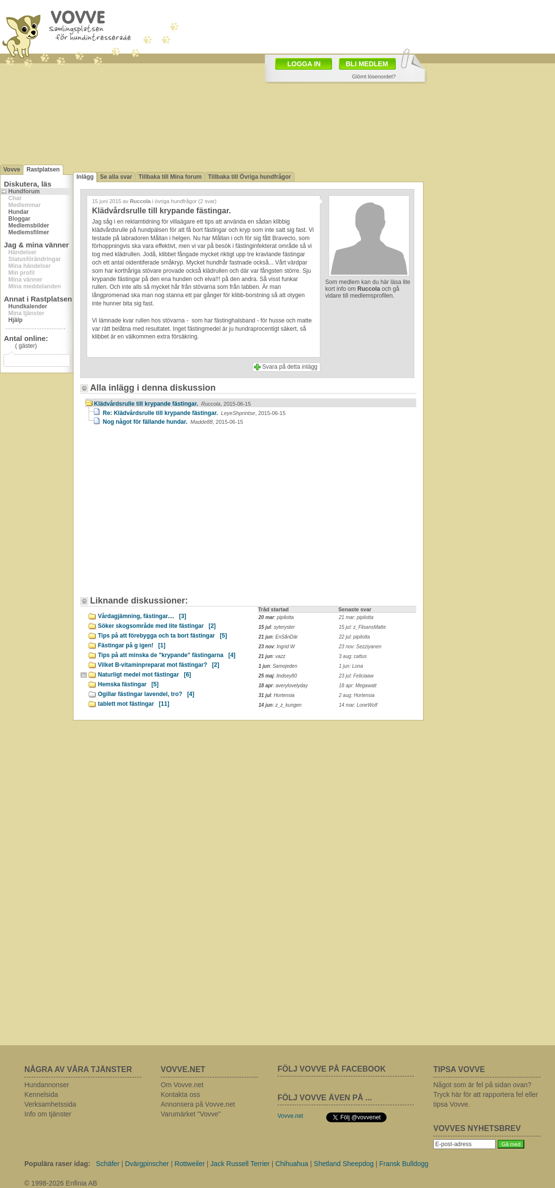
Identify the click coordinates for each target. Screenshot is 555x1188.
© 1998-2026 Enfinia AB (60, 1183)
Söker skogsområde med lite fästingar (157, 625)
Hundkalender (27, 306)
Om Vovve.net (182, 1085)
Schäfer (107, 1164)
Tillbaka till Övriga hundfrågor (249, 176)
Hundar (18, 211)
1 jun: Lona (351, 666)
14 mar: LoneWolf (358, 705)
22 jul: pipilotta (354, 637)
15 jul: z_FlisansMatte (362, 627)
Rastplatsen (42, 169)
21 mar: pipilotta (356, 617)
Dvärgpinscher (147, 1164)
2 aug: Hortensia (356, 695)
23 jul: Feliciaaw (356, 676)
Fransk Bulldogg (403, 1164)
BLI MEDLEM (367, 64)
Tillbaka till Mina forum (170, 176)
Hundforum (24, 191)
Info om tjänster (48, 1114)
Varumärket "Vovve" (191, 1114)
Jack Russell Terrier (240, 1164)
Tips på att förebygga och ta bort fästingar (162, 635)
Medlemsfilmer (28, 232)
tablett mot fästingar (133, 703)
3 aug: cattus (353, 656)
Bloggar (19, 218)
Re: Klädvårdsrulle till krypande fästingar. (194, 413)
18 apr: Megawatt (357, 685)
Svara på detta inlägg (289, 366)
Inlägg (84, 176)
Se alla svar (116, 176)
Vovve (11, 169)
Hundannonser (46, 1085)
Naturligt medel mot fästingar (144, 674)
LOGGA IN (304, 64)
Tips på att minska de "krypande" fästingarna (167, 655)
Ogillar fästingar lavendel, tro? (146, 694)
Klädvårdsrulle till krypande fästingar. (172, 403)
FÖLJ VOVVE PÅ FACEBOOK (332, 1069)
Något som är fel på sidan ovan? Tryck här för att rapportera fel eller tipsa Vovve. (485, 1094)
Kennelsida (41, 1094)
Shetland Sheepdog (344, 1164)
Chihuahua (291, 1164)
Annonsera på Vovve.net (198, 1104)
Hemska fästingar (128, 684)
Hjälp (15, 320)
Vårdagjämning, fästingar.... (142, 616)
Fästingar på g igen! (132, 645)
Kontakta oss (180, 1094)
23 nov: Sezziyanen (360, 646)
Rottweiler (189, 1164)
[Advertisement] (168, 515)
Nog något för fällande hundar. (173, 421)
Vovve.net (290, 1116)
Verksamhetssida (50, 1104)
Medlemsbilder (28, 225)
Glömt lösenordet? (374, 76)
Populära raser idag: (57, 1164)
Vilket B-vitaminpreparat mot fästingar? (158, 664)
